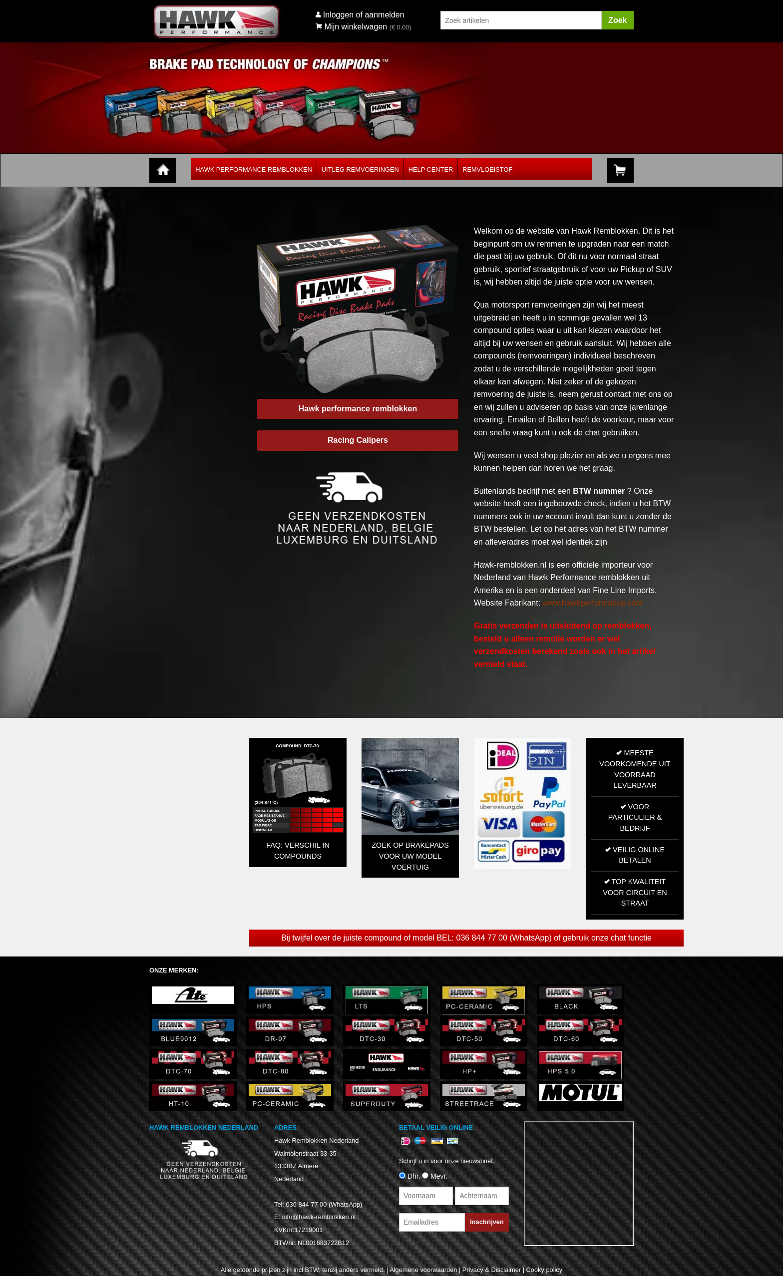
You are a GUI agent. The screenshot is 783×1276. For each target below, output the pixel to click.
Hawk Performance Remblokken (253, 169)
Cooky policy (544, 1270)
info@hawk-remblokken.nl (319, 1217)
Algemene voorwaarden (423, 1270)
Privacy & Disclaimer (491, 1270)
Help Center (430, 169)
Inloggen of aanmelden (363, 14)
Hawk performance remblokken (358, 408)
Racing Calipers (358, 440)
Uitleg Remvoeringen (360, 169)
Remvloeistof (487, 169)
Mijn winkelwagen (351, 26)
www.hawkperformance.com (593, 603)
